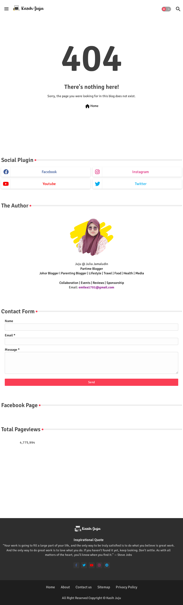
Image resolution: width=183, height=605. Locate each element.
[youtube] (92, 565)
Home (91, 106)
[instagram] (99, 565)
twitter (141, 183)
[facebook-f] (76, 565)
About (65, 587)
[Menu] (6, 9)
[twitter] (84, 565)
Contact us (84, 587)
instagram (140, 172)
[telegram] (107, 565)
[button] (166, 9)
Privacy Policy (126, 587)
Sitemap (103, 587)
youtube (49, 183)
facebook (49, 172)
